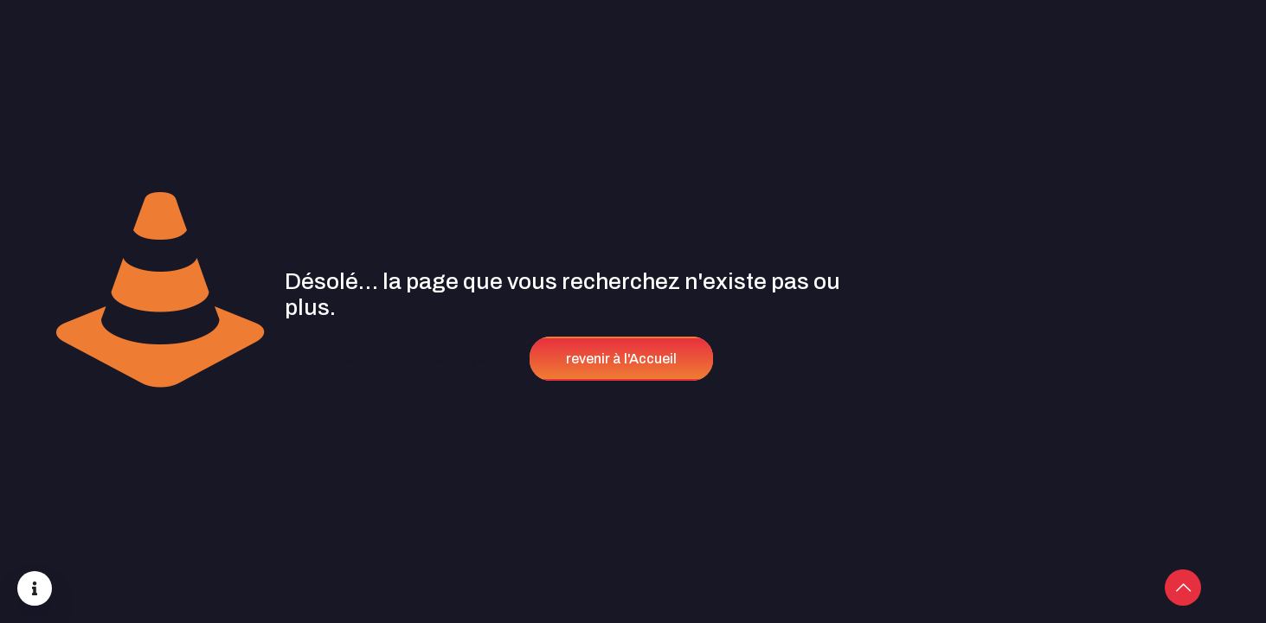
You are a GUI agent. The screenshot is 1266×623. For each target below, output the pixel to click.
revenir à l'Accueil (621, 358)
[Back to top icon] (1183, 587)
